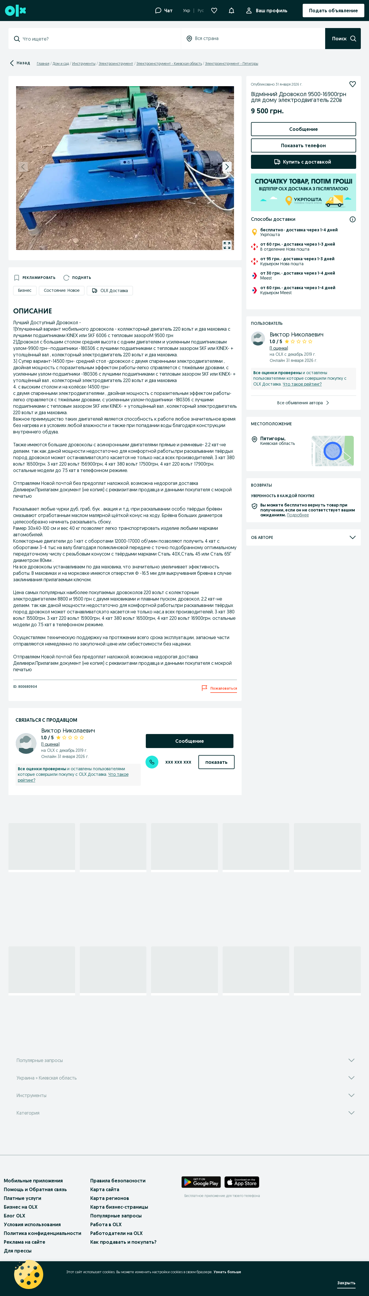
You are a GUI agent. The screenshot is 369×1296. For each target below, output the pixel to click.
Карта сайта (104, 1189)
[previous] (23, 167)
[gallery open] (227, 245)
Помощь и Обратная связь (35, 1189)
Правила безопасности (117, 1181)
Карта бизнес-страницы (119, 1207)
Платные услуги (22, 1198)
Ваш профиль (270, 10)
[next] (227, 167)
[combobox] (98, 38)
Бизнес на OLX (20, 1207)
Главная (43, 63)
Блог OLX (14, 1216)
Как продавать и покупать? (123, 1242)
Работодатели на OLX (116, 1233)
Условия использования (32, 1224)
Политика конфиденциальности (42, 1233)
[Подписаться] (352, 84)
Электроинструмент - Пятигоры (231, 63)
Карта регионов (109, 1198)
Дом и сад (61, 63)
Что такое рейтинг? (302, 384)
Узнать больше (227, 1272)
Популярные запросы (116, 1216)
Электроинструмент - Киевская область (169, 63)
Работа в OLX (106, 1224)
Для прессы (18, 1251)
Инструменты (84, 63)
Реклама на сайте (24, 1242)
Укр (186, 10)
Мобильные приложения (33, 1181)
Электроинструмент (116, 63)
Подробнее (298, 515)
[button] (231, 10)
